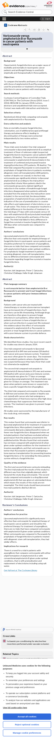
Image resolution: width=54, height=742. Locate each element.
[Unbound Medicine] (48, 4)
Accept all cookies (27, 716)
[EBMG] (27, 642)
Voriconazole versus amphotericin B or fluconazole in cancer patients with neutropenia (22, 40)
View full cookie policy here (15, 708)
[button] (46, 19)
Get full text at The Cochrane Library (20, 570)
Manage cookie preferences (27, 733)
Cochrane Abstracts (15, 25)
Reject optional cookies (27, 724)
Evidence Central (19, 5)
